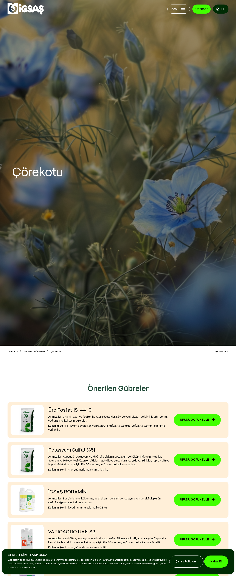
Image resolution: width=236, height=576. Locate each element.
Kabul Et (216, 561)
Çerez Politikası (186, 561)
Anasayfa (13, 352)
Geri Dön (222, 351)
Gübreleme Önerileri (34, 352)
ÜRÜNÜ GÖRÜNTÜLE (197, 421)
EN (220, 9)
